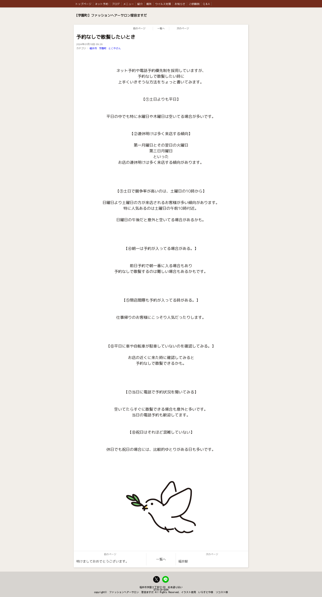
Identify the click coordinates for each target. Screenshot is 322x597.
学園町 (102, 48)
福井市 (93, 48)
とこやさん (114, 48)
